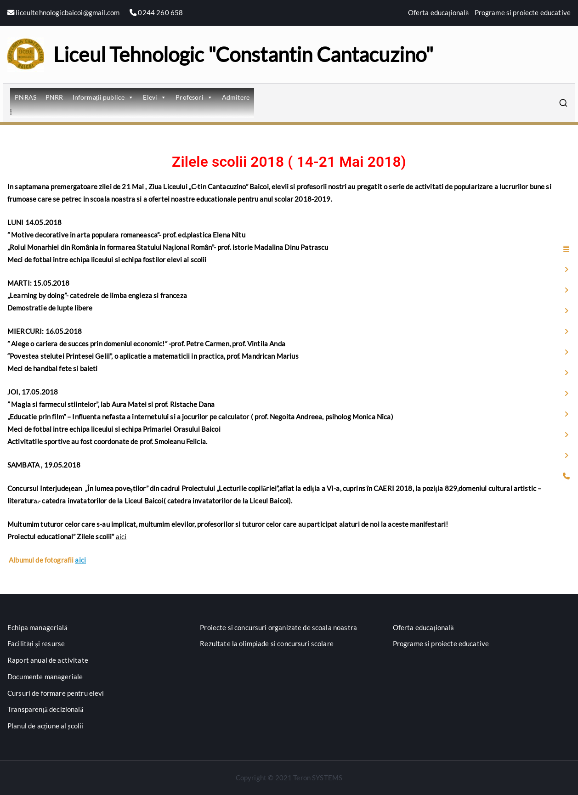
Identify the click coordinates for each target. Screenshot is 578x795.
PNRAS (25, 97)
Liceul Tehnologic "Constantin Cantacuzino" (243, 54)
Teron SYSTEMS (317, 777)
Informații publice (103, 97)
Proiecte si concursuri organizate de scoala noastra (278, 627)
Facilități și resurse (36, 643)
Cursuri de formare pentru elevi (55, 693)
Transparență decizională (45, 709)
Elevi (154, 97)
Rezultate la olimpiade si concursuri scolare (267, 643)
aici (121, 536)
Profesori (194, 97)
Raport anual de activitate (47, 660)
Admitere (235, 97)
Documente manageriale (45, 676)
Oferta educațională (438, 12)
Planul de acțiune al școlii (45, 726)
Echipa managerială (37, 627)
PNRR (54, 97)
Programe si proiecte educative (523, 12)
